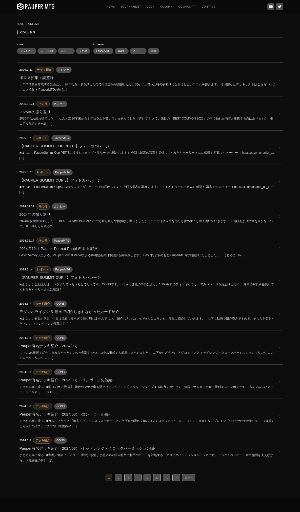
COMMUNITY (187, 6)
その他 (83, 51)
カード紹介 (47, 51)
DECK (151, 6)
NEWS (110, 6)
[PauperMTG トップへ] (36, 6)
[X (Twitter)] (279, 6)
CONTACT (209, 6)
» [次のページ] (176, 477)
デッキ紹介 (26, 51)
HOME (21, 24)
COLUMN (166, 6)
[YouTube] (270, 6)
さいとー (138, 51)
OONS (121, 51)
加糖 (153, 51)
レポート (66, 51)
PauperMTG (103, 51)
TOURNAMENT (131, 6)
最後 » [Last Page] (188, 477)
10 (157, 477)
